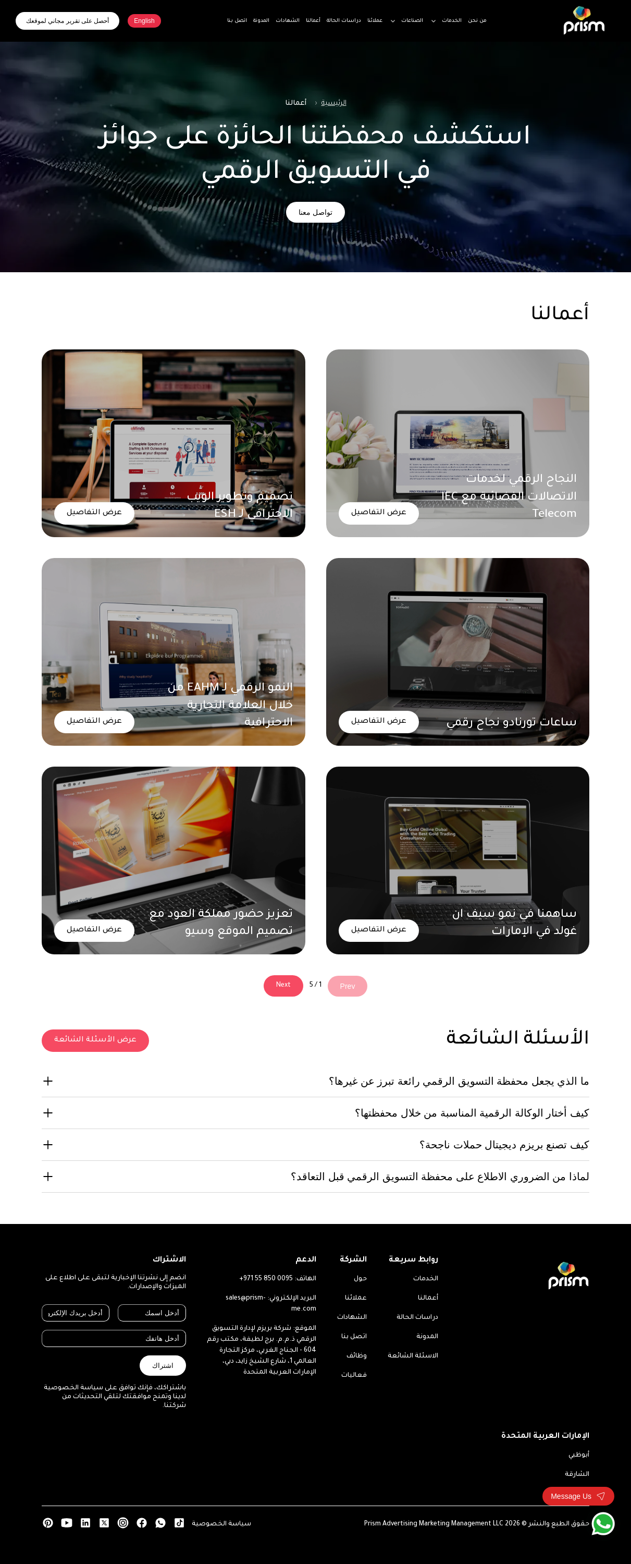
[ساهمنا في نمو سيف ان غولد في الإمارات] (458, 860)
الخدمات (425, 1279)
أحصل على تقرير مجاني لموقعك (67, 21)
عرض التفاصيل (378, 513)
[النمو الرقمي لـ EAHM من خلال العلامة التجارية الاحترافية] (173, 652)
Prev (347, 986)
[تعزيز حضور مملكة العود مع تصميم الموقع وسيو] (173, 860)
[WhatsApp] (603, 1523)
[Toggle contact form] (578, 1496)
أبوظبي (578, 1455)
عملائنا (356, 1298)
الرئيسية (334, 103)
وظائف (357, 1356)
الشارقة (577, 1474)
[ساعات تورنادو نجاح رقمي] (458, 652)
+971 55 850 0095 (266, 1279)
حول (360, 1279)
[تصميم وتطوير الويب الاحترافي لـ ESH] (173, 443)
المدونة (427, 1337)
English (144, 21)
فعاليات (354, 1375)
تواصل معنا (315, 212)
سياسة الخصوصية (221, 1524)
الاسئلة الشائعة (413, 1356)
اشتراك (163, 1365)
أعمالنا (428, 1298)
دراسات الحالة (417, 1317)
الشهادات (352, 1317)
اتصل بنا (354, 1337)
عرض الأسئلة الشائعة (95, 1040)
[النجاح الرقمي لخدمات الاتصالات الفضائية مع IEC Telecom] (458, 443)
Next (283, 985)
